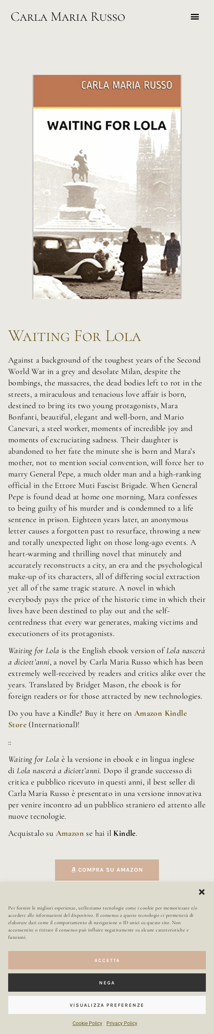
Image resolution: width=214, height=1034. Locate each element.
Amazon (71, 833)
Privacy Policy (121, 1023)
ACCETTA (107, 960)
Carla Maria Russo (68, 16)
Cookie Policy (87, 1023)
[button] (202, 892)
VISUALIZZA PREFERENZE (107, 1005)
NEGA (107, 983)
